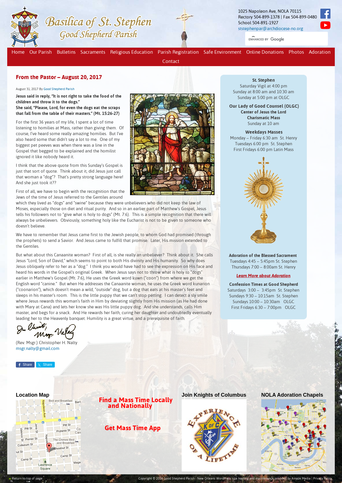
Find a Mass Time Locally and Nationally (135, 403)
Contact (170, 61)
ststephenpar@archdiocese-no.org (270, 29)
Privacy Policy (322, 478)
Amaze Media (301, 478)
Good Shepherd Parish (59, 89)
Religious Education (131, 52)
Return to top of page (27, 478)
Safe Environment (222, 52)
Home (18, 52)
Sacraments (92, 52)
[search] (281, 39)
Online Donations (265, 52)
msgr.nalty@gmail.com (37, 348)
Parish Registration (178, 52)
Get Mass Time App (133, 428)
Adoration (319, 52)
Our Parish (40, 52)
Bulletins (66, 52)
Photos (296, 52)
